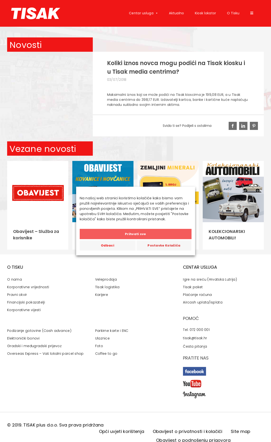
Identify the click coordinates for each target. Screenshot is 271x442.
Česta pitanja (195, 346)
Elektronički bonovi (23, 338)
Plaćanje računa (197, 294)
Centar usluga (143, 13)
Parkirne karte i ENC (111, 330)
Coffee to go (106, 353)
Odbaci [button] (107, 245)
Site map (240, 431)
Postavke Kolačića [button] (164, 245)
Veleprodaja (106, 279)
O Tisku (233, 13)
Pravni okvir (17, 294)
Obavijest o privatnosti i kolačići (187, 431)
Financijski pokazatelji (26, 302)
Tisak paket (193, 287)
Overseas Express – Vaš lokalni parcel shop (45, 353)
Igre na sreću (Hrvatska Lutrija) (210, 279)
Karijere (101, 294)
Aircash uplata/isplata (202, 302)
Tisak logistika (107, 287)
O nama (14, 279)
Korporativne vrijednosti (28, 287)
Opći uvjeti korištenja (121, 431)
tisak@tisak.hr (195, 338)
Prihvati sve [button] (135, 234)
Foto (99, 346)
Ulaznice (102, 338)
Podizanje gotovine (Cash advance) (39, 330)
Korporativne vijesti (24, 310)
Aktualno (176, 13)
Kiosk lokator (205, 13)
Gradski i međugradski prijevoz (34, 346)
